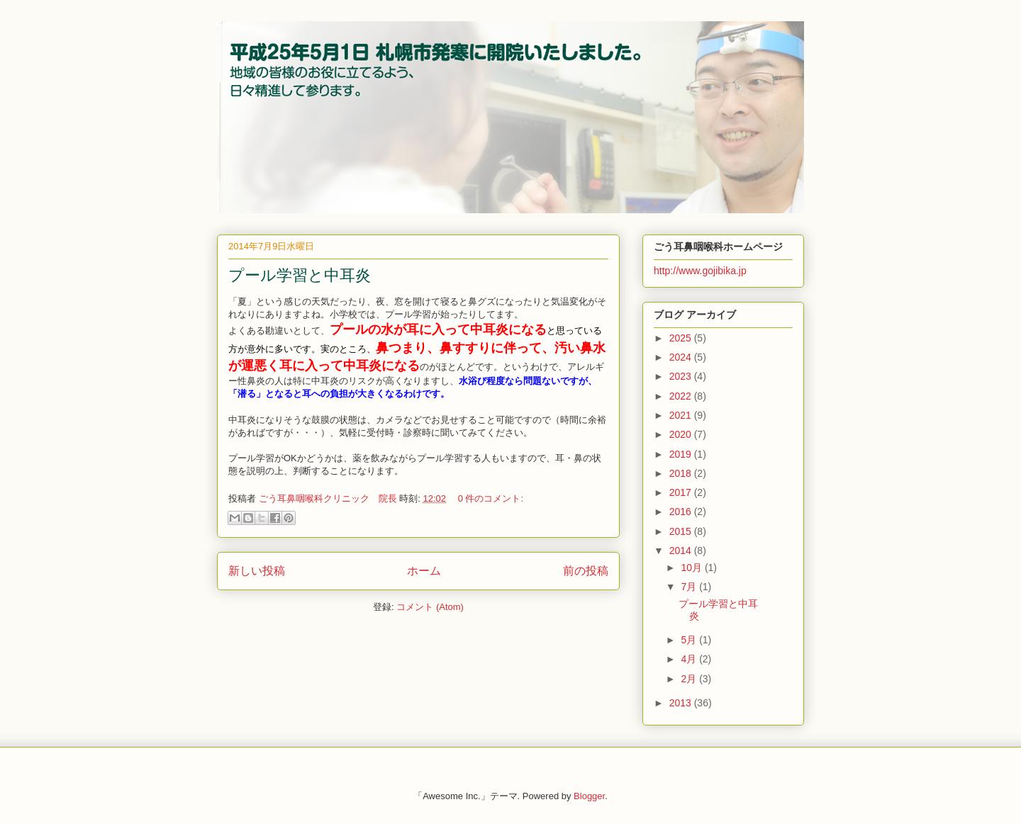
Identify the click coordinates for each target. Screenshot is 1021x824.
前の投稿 (585, 571)
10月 (692, 567)
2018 (681, 473)
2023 (681, 376)
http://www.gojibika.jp (700, 270)
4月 (690, 659)
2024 (681, 357)
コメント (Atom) (430, 607)
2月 (690, 678)
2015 (681, 531)
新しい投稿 (256, 571)
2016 (681, 511)
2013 (681, 703)
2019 (681, 454)
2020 (681, 434)
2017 (681, 492)
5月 (690, 639)
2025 (681, 338)
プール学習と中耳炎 (299, 275)
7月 (690, 586)
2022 (681, 396)
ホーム (424, 571)
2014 (681, 550)
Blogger (589, 796)
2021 (681, 415)
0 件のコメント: (490, 498)
